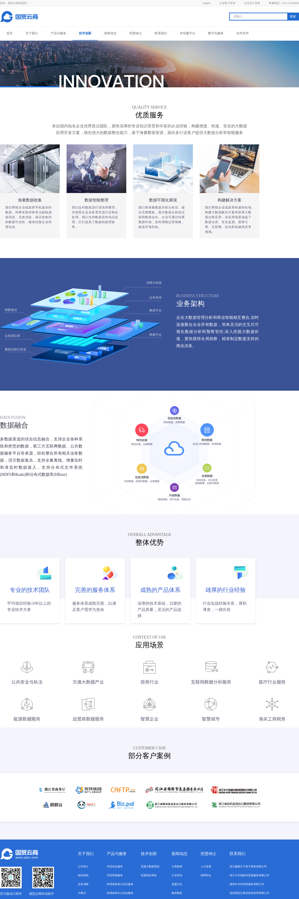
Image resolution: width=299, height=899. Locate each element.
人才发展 (206, 866)
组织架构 (83, 875)
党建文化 (177, 884)
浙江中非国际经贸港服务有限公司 (249, 875)
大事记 (82, 893)
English (206, 3)
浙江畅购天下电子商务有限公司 (248, 866)
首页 (9, 33)
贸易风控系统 (149, 875)
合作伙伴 (242, 33)
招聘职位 (206, 875)
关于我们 (31, 33)
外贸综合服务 (115, 866)
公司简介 (83, 866)
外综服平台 (187, 33)
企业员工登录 (252, 3)
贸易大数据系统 (150, 866)
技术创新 (85, 33)
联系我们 (161, 33)
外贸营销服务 (115, 875)
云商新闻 (177, 866)
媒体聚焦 (177, 893)
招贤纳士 (135, 33)
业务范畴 (83, 884)
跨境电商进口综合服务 (120, 884)
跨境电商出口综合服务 (120, 893)
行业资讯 (177, 875)
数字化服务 (216, 33)
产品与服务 (58, 33)
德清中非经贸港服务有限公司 (247, 884)
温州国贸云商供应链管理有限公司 (249, 893)
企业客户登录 (227, 3)
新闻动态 (110, 33)
